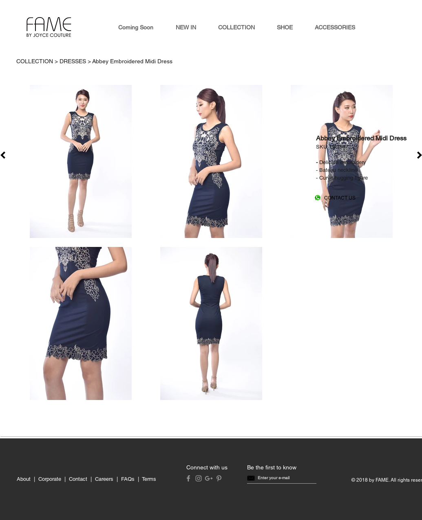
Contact (78, 479)
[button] (273, 478)
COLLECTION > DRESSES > (54, 61)
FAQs (128, 479)
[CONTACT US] (340, 198)
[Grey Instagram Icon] (198, 478)
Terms (149, 479)
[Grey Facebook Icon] (188, 478)
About (24, 479)
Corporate (49, 479)
